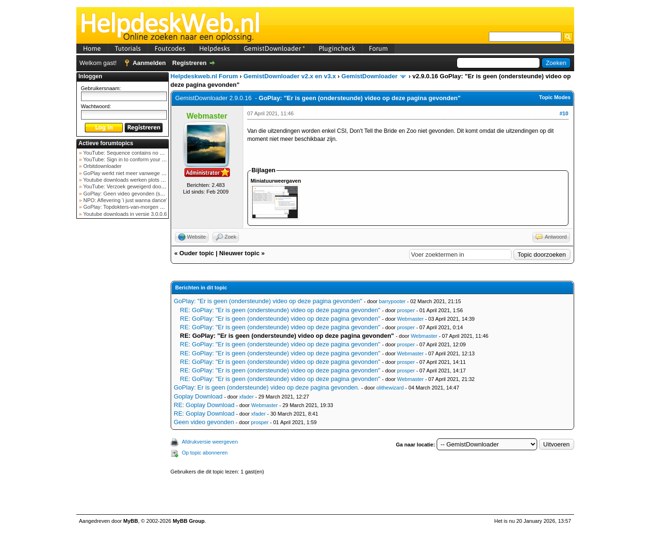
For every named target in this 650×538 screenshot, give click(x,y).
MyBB (130, 521)
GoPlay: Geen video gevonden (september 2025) (139, 193)
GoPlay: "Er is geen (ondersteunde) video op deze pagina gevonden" (268, 301)
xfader (246, 396)
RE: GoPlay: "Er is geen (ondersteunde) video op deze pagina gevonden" (280, 310)
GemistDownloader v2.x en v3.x (289, 76)
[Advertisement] (122, 372)
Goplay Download (198, 396)
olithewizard (390, 387)
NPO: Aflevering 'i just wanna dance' (124, 200)
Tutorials (128, 48)
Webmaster (410, 319)
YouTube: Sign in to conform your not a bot (132, 159)
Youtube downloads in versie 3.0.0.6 (124, 214)
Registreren (189, 62)
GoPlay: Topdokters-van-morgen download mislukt (141, 207)
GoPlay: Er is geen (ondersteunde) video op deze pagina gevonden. (267, 387)
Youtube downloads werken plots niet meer (132, 180)
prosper (406, 310)
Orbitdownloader (102, 166)
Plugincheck (337, 48)
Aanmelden (149, 62)
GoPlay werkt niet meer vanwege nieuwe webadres (142, 173)
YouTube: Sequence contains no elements (131, 153)
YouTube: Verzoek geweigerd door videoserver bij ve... (146, 186)
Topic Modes (554, 97)
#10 (563, 113)
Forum (378, 48)
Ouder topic (196, 253)
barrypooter (392, 301)
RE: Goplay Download (204, 404)
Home (92, 48)
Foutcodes (170, 48)
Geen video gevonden (204, 422)
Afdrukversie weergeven (210, 442)
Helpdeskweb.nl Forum (204, 76)
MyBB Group (188, 521)
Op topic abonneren (205, 452)
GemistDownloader (274, 48)
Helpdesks (214, 48)
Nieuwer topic (239, 253)
